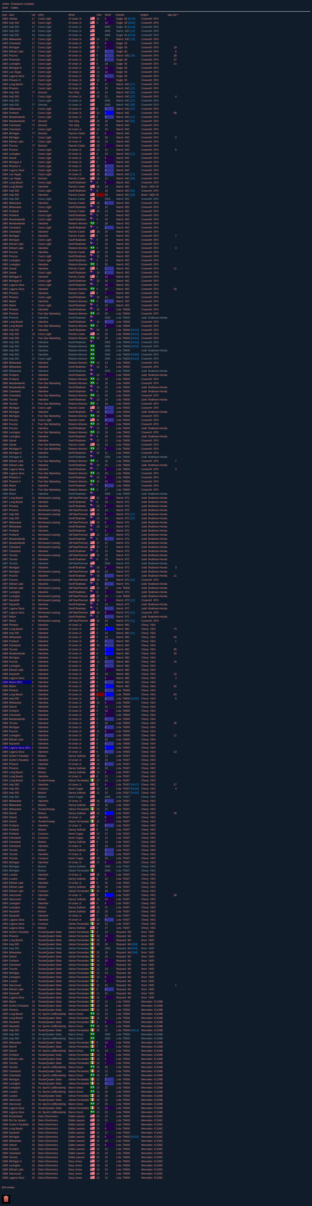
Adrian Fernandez (79, 780)
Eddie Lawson (76, 1116)
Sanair (13, 158)
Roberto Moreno (78, 223)
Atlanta (13, 18)
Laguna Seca (16, 76)
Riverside (14, 59)
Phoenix (13, 88)
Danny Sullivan (77, 755)
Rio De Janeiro (17, 1120)
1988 (5, 624)
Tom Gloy (74, 92)
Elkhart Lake (16, 51)
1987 (5, 497)
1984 (5, 84)
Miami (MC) (15, 682)
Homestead (15, 1116)
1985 (5, 182)
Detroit (13, 706)
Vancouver (15, 895)
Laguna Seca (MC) (20, 747)
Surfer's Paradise (19, 755)
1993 (5, 755)
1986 (5, 309)
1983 (5, 18)
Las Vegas (15, 72)
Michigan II (15, 67)
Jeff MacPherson (78, 497)
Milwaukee (15, 39)
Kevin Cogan (76, 788)
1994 (5, 932)
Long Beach (16, 84)
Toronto (13, 399)
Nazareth (14, 600)
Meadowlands (17, 117)
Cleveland (14, 43)
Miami (12, 301)
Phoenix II (14, 80)
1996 (5, 1116)
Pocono (13, 55)
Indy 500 (14, 22)
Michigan (14, 47)
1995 (5, 1001)
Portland (14, 112)
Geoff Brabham (77, 182)
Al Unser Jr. (75, 18)
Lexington (14, 63)
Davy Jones (75, 1161)
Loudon (13, 874)
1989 (5, 690)
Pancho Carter (77, 133)
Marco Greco (76, 1013)
